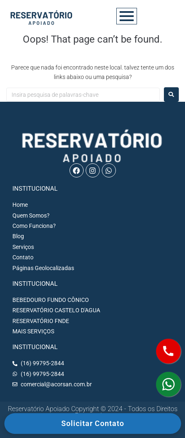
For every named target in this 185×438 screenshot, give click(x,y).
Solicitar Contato (92, 423)
